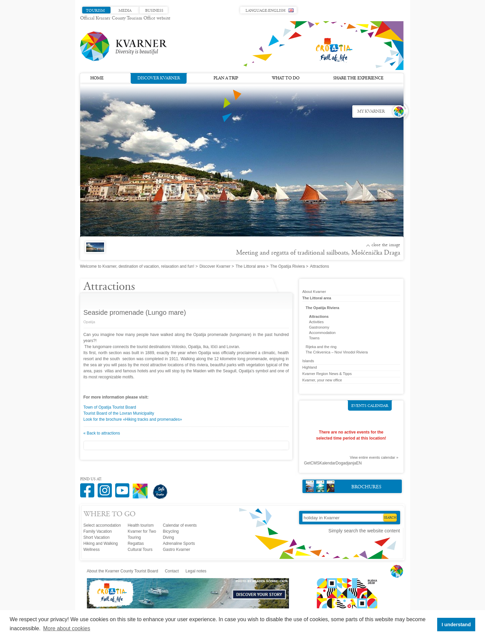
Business (154, 11)
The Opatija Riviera (287, 266)
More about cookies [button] (66, 628)
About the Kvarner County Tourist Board (122, 571)
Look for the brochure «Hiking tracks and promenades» (133, 419)
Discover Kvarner (159, 77)
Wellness (92, 549)
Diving (168, 537)
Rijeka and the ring (321, 347)
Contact (172, 571)
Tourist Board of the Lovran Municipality (119, 413)
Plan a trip (226, 78)
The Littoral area (250, 266)
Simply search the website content (364, 530)
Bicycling (171, 531)
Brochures (344, 486)
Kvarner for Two (142, 531)
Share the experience (358, 78)
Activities (316, 322)
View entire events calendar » (374, 457)
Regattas (136, 543)
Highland (309, 367)
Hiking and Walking (101, 543)
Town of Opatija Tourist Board (110, 407)
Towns (314, 338)
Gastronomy (319, 327)
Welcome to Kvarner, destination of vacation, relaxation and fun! (137, 266)
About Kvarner (314, 292)
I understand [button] (456, 624)
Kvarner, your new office (322, 380)
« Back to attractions (102, 433)
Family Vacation (98, 531)
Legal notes (196, 571)
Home (97, 78)
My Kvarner (371, 112)
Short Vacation (97, 537)
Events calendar (369, 406)
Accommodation (322, 333)
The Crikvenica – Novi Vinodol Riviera (337, 352)
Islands (308, 361)
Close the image (385, 245)
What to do (285, 78)
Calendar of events (180, 525)
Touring (134, 537)
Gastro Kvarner (176, 549)
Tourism (95, 11)
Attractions (319, 316)
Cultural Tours (140, 549)
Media (125, 11)
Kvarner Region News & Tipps (327, 374)
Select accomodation (102, 525)
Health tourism (141, 525)
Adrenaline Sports (179, 543)
